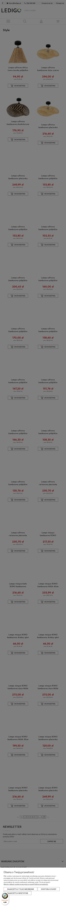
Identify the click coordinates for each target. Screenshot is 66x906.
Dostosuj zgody (48, 889)
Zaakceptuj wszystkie (17, 893)
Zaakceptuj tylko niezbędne (20, 889)
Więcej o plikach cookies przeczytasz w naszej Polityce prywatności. (26, 884)
